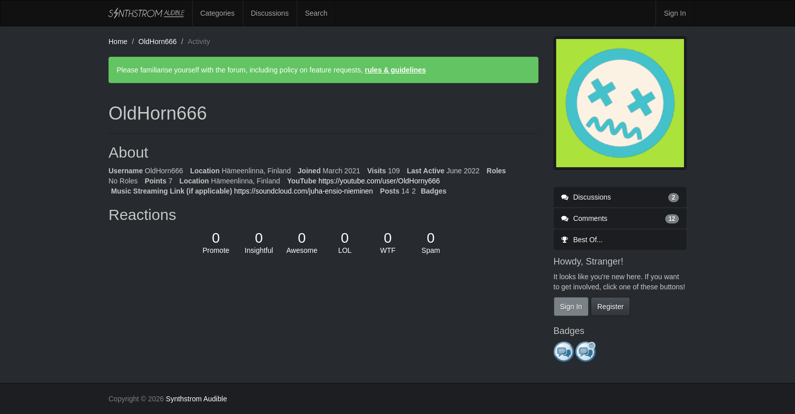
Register (610, 307)
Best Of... (582, 240)
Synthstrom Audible (147, 13)
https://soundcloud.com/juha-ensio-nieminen (303, 191)
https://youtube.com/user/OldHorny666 (379, 181)
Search (316, 13)
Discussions (270, 13)
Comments (620, 218)
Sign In (675, 13)
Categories (217, 13)
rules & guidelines (395, 70)
